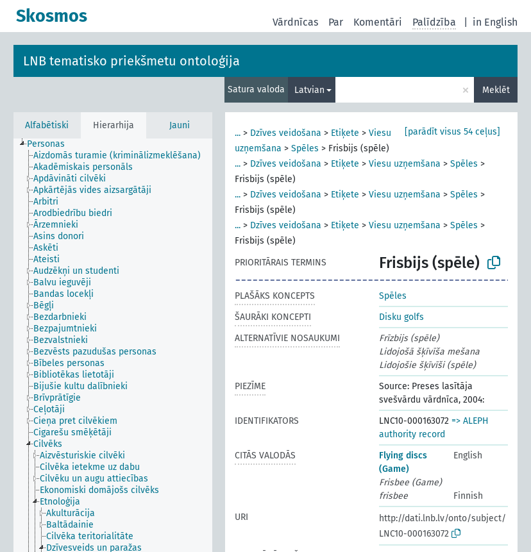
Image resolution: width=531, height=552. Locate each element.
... (237, 133)
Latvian (309, 90)
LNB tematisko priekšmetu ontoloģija (131, 61)
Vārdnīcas (295, 22)
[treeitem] (51, 144)
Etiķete (345, 133)
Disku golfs (401, 317)
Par (335, 22)
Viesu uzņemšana (405, 163)
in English (495, 22)
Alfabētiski (47, 125)
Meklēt (496, 90)
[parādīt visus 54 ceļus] (452, 131)
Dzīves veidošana (285, 133)
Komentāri (377, 22)
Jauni (179, 125)
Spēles (305, 148)
